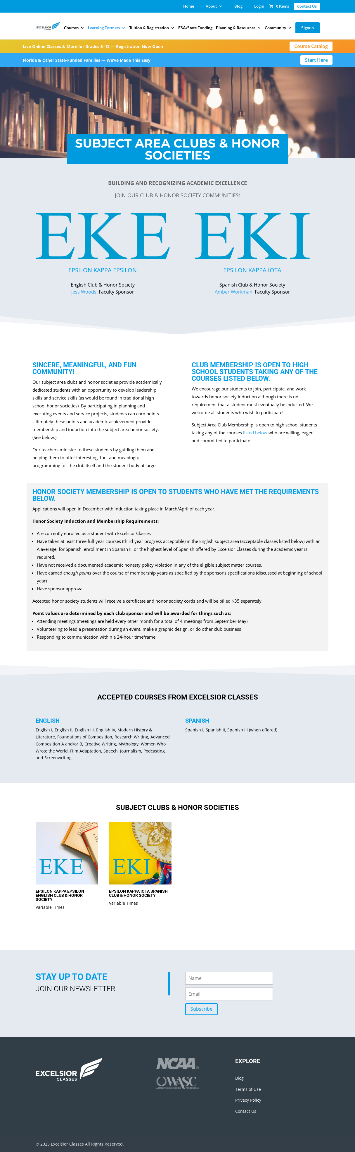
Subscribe (201, 1009)
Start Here (316, 60)
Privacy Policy (248, 1100)
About (211, 6)
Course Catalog (311, 46)
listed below (245, 379)
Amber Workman (233, 292)
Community (275, 28)
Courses (71, 28)
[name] (229, 978)
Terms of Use (248, 1089)
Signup (307, 27)
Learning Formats (104, 28)
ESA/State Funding (195, 28)
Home (188, 6)
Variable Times (50, 907)
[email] (229, 994)
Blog (238, 6)
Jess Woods (83, 292)
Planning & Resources (235, 28)
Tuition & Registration (149, 28)
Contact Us (245, 1111)
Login (259, 6)
